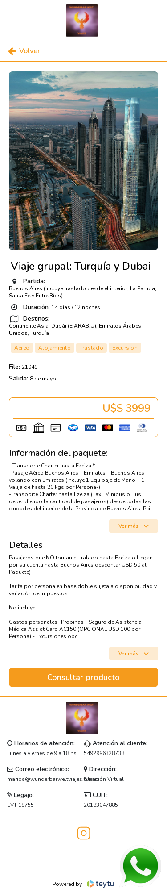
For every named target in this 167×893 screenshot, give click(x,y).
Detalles (26, 545)
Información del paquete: (58, 453)
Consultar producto (83, 677)
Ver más (133, 526)
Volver (24, 51)
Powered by (83, 884)
